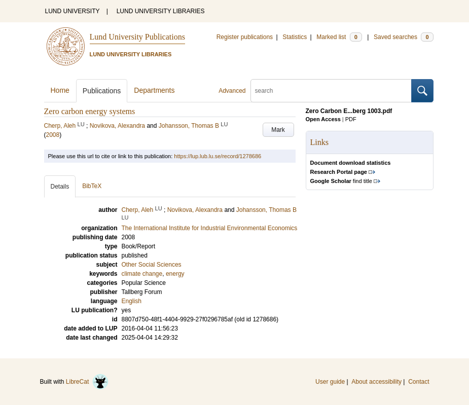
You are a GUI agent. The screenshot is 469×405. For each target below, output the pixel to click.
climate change (142, 273)
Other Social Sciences (152, 264)
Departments (154, 90)
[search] (331, 90)
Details (60, 186)
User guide (330, 381)
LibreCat (87, 382)
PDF (350, 119)
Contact (418, 381)
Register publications (245, 37)
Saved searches (404, 37)
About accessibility (376, 381)
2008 (53, 134)
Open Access (323, 119)
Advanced (232, 90)
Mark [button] (278, 129)
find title (341, 181)
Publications (102, 91)
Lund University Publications (137, 36)
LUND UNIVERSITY (72, 11)
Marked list (339, 37)
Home (60, 90)
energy (175, 273)
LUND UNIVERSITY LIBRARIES (161, 11)
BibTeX (91, 186)
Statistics (294, 37)
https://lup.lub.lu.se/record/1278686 (217, 156)
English (131, 301)
